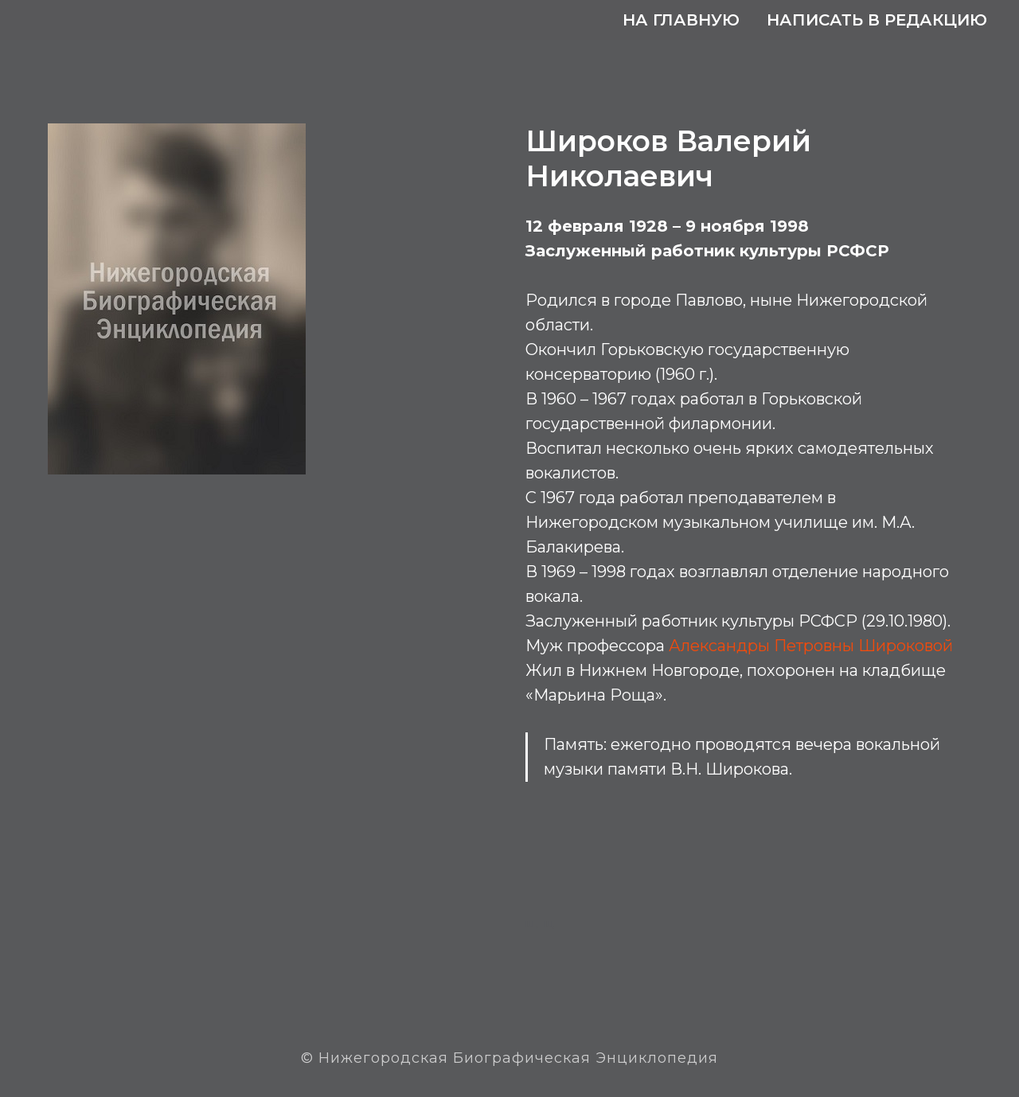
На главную (681, 19)
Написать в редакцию (877, 19)
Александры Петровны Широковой (811, 645)
